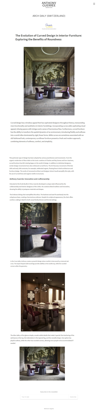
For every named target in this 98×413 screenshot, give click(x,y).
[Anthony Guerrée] (49, 5)
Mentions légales (49, 408)
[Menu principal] (94, 4)
